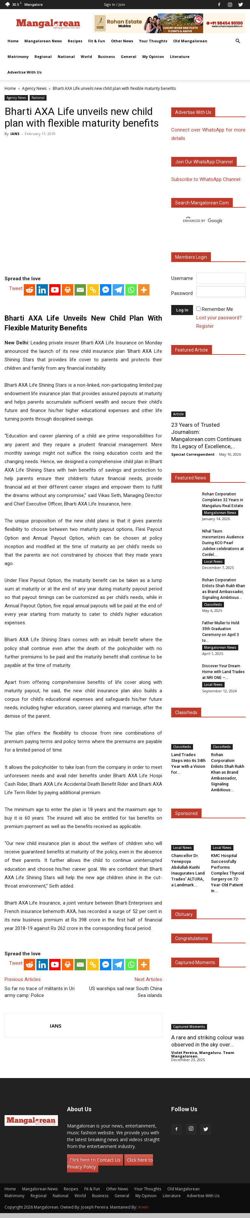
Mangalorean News (43, 40)
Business (106, 56)
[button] (237, 41)
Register (205, 326)
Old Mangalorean (190, 40)
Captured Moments (195, 967)
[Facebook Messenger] (105, 290)
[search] (202, 221)
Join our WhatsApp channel (204, 161)
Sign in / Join (114, 4)
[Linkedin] (42, 290)
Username (182, 278)
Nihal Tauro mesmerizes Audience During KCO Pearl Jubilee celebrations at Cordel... (223, 544)
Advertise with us (193, 112)
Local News (213, 562)
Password (182, 293)
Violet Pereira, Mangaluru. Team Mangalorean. (202, 1059)
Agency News (34, 88)
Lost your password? (219, 318)
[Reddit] (29, 290)
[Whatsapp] (131, 290)
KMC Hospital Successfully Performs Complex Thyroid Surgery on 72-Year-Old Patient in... (227, 878)
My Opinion (153, 56)
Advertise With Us (24, 72)
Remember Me (217, 309)
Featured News (190, 477)
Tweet (15, 288)
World (86, 56)
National (66, 56)
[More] (143, 290)
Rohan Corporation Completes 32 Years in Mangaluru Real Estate (222, 500)
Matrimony (18, 56)
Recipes (75, 40)
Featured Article (191, 350)
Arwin (143, 1212)
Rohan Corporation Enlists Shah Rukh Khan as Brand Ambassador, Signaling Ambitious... (227, 777)
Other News (122, 40)
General (128, 56)
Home (13, 40)
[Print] (67, 290)
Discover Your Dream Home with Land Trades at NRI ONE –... (223, 676)
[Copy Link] (93, 290)
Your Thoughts (153, 40)
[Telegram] (118, 290)
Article (178, 414)
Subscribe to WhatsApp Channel (205, 179)
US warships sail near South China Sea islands (125, 992)
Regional (43, 56)
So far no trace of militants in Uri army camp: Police (40, 992)
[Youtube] (55, 290)
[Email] (80, 290)
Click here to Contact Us (95, 1165)
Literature (179, 56)
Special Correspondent (193, 454)
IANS (15, 133)
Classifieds (213, 606)
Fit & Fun (96, 40)
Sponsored (186, 818)
